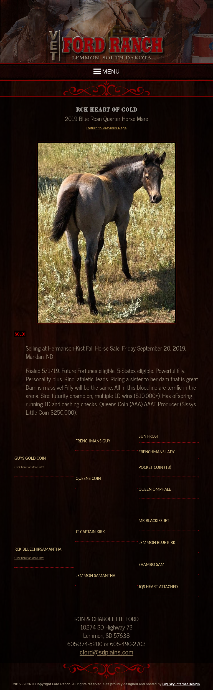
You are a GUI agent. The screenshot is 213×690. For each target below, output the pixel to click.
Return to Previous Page (106, 128)
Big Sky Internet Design (181, 684)
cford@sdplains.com (106, 652)
